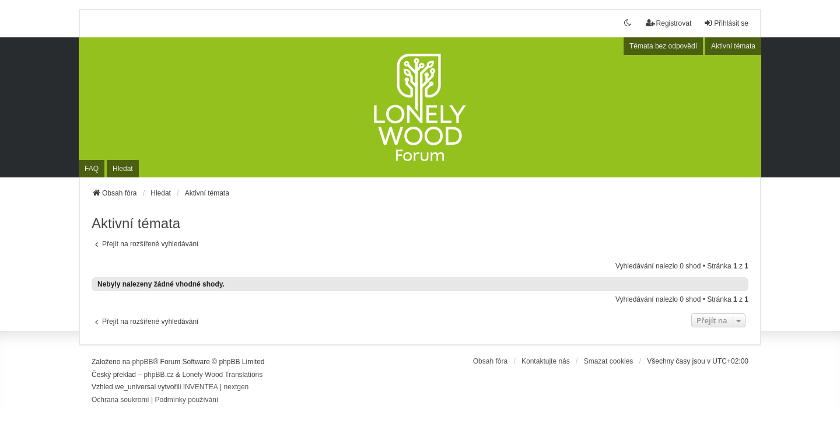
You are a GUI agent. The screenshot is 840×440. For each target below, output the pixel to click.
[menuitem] (120, 400)
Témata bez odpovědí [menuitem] (663, 46)
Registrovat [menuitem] (669, 23)
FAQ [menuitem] (92, 169)
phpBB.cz (158, 375)
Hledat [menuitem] (123, 169)
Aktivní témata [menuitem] (733, 46)
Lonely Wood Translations (222, 375)
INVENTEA (200, 387)
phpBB (142, 362)
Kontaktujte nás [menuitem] (546, 361)
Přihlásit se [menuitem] (726, 23)
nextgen (236, 387)
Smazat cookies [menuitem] (609, 361)
